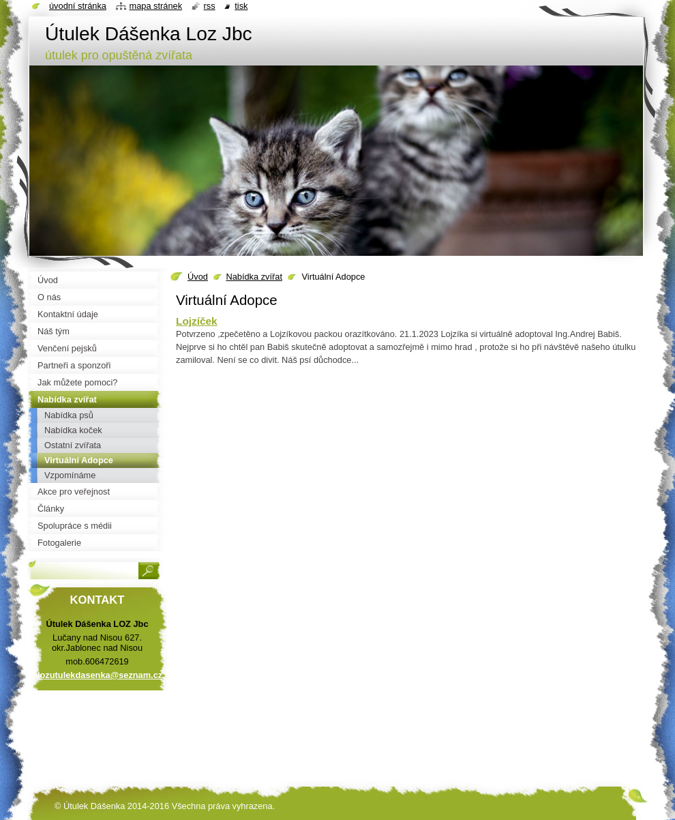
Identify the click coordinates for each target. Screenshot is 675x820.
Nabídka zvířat (254, 277)
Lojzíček (196, 321)
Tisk (241, 6)
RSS (209, 6)
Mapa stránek (156, 6)
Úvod (198, 277)
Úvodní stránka (77, 6)
